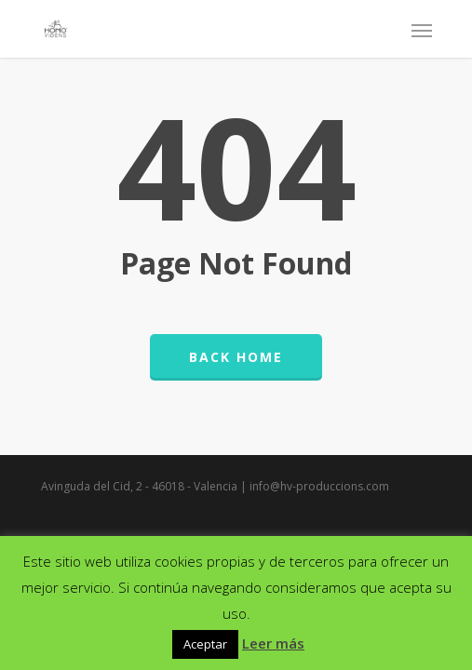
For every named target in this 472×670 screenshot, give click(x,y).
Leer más (273, 643)
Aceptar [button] (205, 644)
